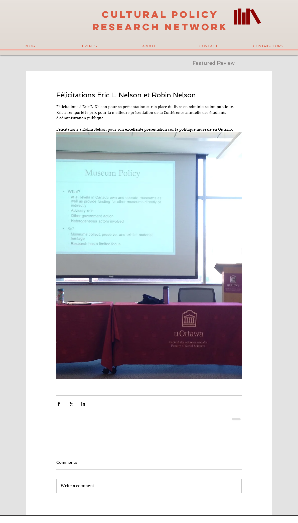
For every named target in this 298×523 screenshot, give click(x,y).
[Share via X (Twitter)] (71, 403)
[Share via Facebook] (58, 403)
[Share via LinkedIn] (83, 403)
